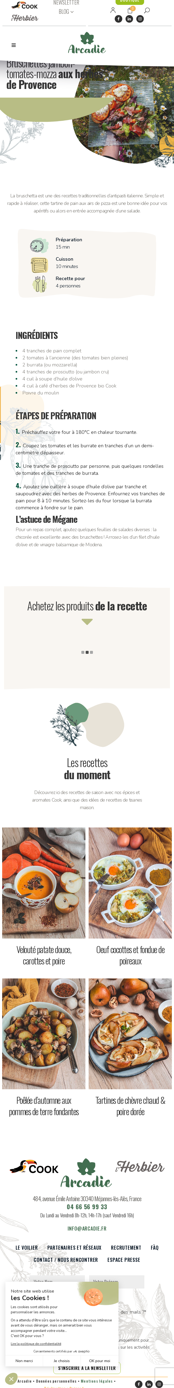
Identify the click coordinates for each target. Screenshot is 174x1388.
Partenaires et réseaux (74, 1251)
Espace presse (123, 1263)
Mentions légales (97, 1384)
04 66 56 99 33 (87, 1209)
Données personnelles (56, 1384)
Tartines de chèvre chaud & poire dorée (130, 1106)
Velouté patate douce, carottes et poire (43, 955)
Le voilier (27, 1251)
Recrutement (126, 1251)
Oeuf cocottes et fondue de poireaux (130, 955)
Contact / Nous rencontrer (66, 1263)
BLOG (64, 11)
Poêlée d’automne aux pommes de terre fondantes (44, 1106)
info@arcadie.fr (87, 1231)
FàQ (154, 1251)
